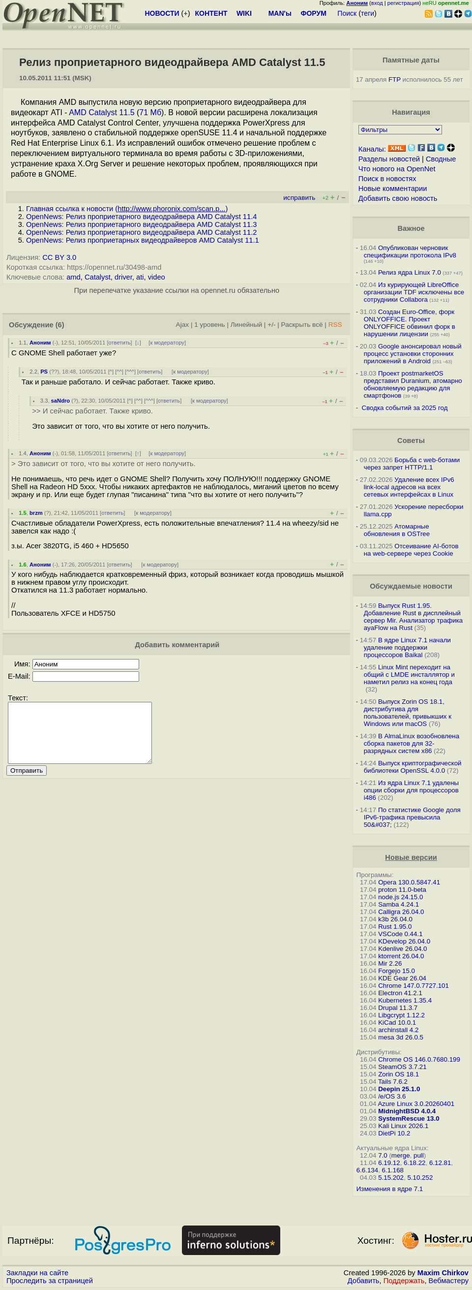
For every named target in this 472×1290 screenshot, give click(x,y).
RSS (335, 324)
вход (377, 3)
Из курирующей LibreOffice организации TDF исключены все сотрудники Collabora (414, 292)
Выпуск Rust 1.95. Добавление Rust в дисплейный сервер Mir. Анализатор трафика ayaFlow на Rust (413, 616)
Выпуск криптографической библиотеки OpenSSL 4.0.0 (413, 766)
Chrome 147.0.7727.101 (413, 985)
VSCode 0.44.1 (400, 934)
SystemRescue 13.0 (408, 1118)
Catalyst (98, 277)
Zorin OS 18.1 (398, 1074)
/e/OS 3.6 (392, 1096)
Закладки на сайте (37, 1273)
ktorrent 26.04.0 (401, 956)
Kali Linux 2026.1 (403, 1126)
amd (73, 277)
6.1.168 (393, 1170)
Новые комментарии (392, 188)
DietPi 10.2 (394, 1133)
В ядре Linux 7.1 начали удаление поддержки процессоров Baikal (407, 647)
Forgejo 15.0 (396, 971)
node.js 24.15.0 (400, 897)
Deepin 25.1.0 (399, 1089)
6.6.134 (367, 1170)
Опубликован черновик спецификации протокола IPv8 (410, 251)
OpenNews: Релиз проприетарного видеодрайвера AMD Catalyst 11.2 (141, 232)
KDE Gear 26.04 (402, 978)
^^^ (130, 372)
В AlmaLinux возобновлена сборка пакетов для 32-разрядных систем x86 (411, 743)
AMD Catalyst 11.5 (101, 112)
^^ (119, 372)
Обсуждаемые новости (411, 586)
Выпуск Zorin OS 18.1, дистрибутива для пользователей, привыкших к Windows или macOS (407, 712)
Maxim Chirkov (443, 1273)
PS (44, 372)
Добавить (364, 1281)
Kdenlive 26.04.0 (402, 948)
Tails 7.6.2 (393, 1081)
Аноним (40, 343)
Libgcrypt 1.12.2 (401, 1015)
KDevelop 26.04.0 (404, 941)
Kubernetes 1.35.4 (405, 1000)
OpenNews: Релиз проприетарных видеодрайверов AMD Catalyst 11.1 (142, 240)
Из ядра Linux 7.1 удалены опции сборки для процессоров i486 (411, 790)
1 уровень (209, 324)
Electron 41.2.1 (400, 993)
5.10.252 (420, 1177)
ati (140, 277)
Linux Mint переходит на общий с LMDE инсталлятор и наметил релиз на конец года (409, 674)
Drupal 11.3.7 (397, 1007)
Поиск (346, 13)
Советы (411, 440)
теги (367, 13)
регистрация (403, 3)
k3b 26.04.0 (395, 919)
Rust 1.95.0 (395, 926)
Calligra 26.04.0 (401, 911)
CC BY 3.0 (59, 257)
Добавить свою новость (398, 198)
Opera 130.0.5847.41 (409, 882)
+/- (271, 324)
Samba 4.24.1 (398, 904)
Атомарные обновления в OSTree (397, 530)
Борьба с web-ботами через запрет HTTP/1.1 (412, 463)
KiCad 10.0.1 (397, 1022)
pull (418, 1155)
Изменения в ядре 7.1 (389, 1189)
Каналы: (372, 149)
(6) (60, 325)
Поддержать (404, 1281)
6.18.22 (414, 1162)
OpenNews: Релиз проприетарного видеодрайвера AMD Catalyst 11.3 (141, 224)
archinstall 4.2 (398, 1030)
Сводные (441, 159)
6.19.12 (389, 1162)
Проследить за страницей (49, 1281)
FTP (394, 79)
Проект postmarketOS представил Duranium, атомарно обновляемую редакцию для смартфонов (413, 384)
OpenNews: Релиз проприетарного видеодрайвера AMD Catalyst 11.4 (141, 216)
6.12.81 (440, 1162)
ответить (120, 343)
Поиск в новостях (387, 179)
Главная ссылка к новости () (127, 209)
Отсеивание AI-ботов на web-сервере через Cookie (411, 549)
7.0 (382, 1155)
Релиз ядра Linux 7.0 (409, 272)
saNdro (60, 401)
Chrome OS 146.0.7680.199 (419, 1059)
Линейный (246, 324)
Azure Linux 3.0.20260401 (416, 1103)
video (156, 277)
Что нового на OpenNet (397, 169)
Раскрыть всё (302, 324)
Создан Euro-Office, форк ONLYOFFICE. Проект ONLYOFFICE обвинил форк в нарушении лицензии (409, 323)
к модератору (167, 343)
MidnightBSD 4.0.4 (407, 1111)
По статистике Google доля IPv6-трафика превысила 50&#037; (412, 817)
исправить (299, 197)
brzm (36, 513)
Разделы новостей (389, 159)
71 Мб (150, 112)
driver (123, 277)
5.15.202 (391, 1177)
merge (400, 1155)
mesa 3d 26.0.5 (400, 1037)
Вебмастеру (449, 1281)
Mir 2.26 (390, 963)
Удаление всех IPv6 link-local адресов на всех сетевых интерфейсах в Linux (409, 487)
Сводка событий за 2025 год (405, 407)
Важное (411, 228)
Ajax (182, 324)
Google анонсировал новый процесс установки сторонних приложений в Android (413, 354)
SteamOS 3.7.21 (402, 1066)
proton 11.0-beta (402, 889)
